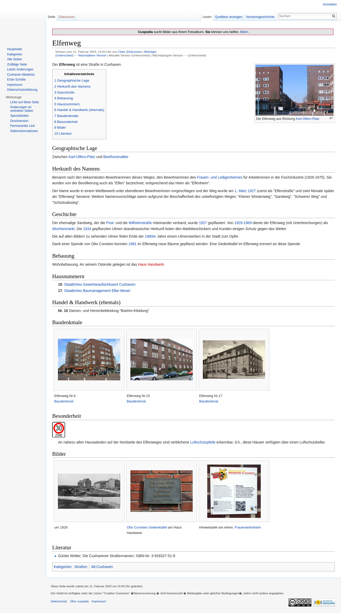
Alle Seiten (14, 59)
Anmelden (330, 4)
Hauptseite (14, 49)
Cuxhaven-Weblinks (21, 74)
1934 (87, 229)
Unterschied (64, 55)
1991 (132, 244)
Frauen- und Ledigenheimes (219, 177)
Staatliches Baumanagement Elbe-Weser (97, 291)
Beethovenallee (116, 157)
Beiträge (150, 51)
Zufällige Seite (17, 64)
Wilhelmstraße (140, 223)
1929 (238, 223)
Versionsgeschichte (260, 17)
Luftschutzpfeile (202, 442)
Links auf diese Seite (24, 102)
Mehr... (245, 32)
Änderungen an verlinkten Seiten (21, 109)
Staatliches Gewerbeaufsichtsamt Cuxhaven (100, 284)
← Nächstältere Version (90, 55)
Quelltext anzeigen (229, 17)
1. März (241, 191)
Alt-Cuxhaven (102, 567)
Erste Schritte (16, 79)
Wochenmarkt (63, 229)
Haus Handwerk (151, 264)
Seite (51, 17)
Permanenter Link (22, 126)
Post (109, 223)
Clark (121, 51)
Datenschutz (59, 601)
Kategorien (62, 567)
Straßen (80, 567)
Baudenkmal (63, 401)
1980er (150, 236)
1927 (252, 191)
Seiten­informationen (24, 131)
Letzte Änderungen (20, 69)
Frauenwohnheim (248, 527)
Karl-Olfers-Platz (307, 119)
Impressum (14, 85)
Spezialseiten (19, 116)
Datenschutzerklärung (22, 90)
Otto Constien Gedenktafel (147, 527)
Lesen (207, 17)
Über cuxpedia (79, 601)
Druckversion (19, 121)
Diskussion (134, 51)
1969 (248, 223)
